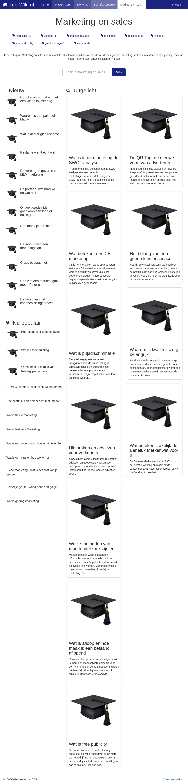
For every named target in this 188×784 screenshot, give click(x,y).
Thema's (44, 4)
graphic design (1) (54, 43)
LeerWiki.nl (18, 4)
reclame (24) (134, 35)
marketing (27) (22, 35)
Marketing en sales (131, 4)
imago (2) (158, 35)
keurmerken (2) (22, 43)
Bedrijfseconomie (104, 4)
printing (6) (109, 35)
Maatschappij (63, 4)
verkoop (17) (49, 35)
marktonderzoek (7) (80, 35)
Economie (82, 4)
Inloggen (177, 4)
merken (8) (82, 43)
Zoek (118, 72)
